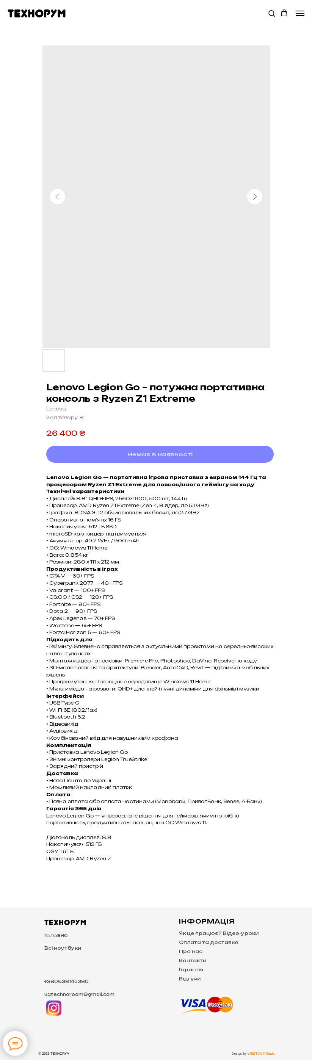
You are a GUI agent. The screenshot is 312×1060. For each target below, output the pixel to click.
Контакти (192, 960)
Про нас (190, 951)
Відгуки (190, 979)
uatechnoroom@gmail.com (79, 994)
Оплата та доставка (208, 942)
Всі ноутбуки (62, 948)
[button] (271, 13)
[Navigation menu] (300, 13)
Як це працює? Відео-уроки (219, 933)
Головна (55, 935)
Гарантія (191, 969)
